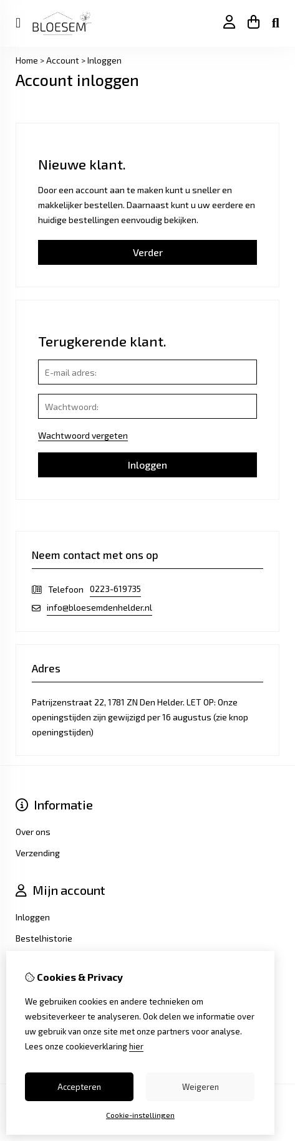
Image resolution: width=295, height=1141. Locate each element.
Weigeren (200, 1087)
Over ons (33, 831)
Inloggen (104, 60)
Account (62, 60)
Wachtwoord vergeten (83, 435)
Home (27, 60)
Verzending (38, 852)
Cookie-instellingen (140, 1114)
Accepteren (79, 1087)
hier (136, 1046)
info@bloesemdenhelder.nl (99, 607)
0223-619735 (115, 588)
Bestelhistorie (44, 938)
